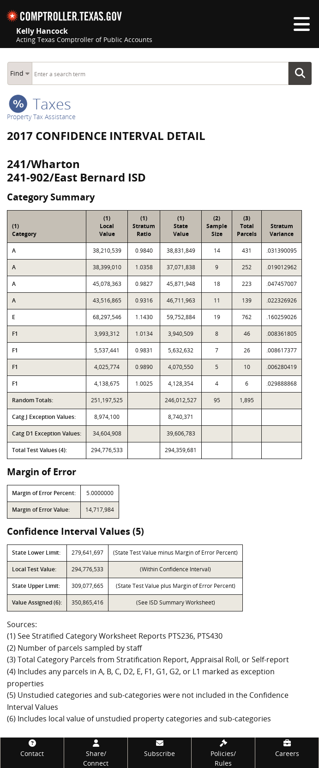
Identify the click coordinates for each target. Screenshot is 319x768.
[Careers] (287, 748)
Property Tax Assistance (41, 116)
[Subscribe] (159, 748)
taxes (40, 104)
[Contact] (32, 748)
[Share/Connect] (95, 753)
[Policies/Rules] (223, 753)
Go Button (302, 73)
